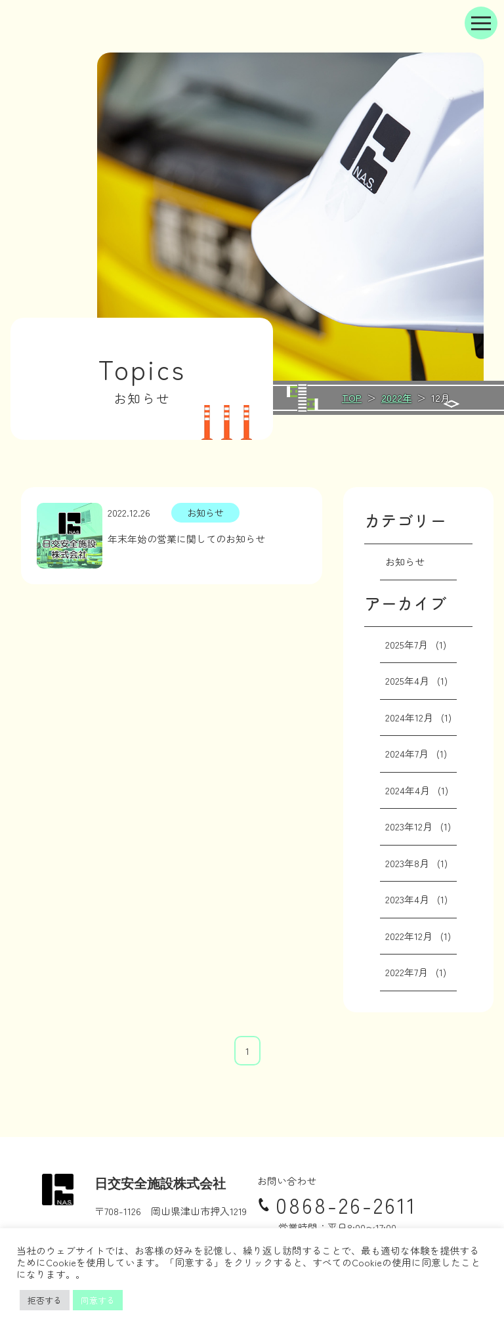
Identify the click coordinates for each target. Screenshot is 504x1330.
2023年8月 (407, 863)
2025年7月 (406, 644)
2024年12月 (409, 717)
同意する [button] (98, 1300)
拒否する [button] (45, 1300)
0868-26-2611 (337, 1205)
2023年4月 (407, 899)
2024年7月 (407, 753)
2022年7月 (406, 972)
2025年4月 (407, 680)
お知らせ (405, 561)
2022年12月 (408, 936)
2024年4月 (407, 790)
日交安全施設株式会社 (160, 1183)
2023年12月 (408, 826)
